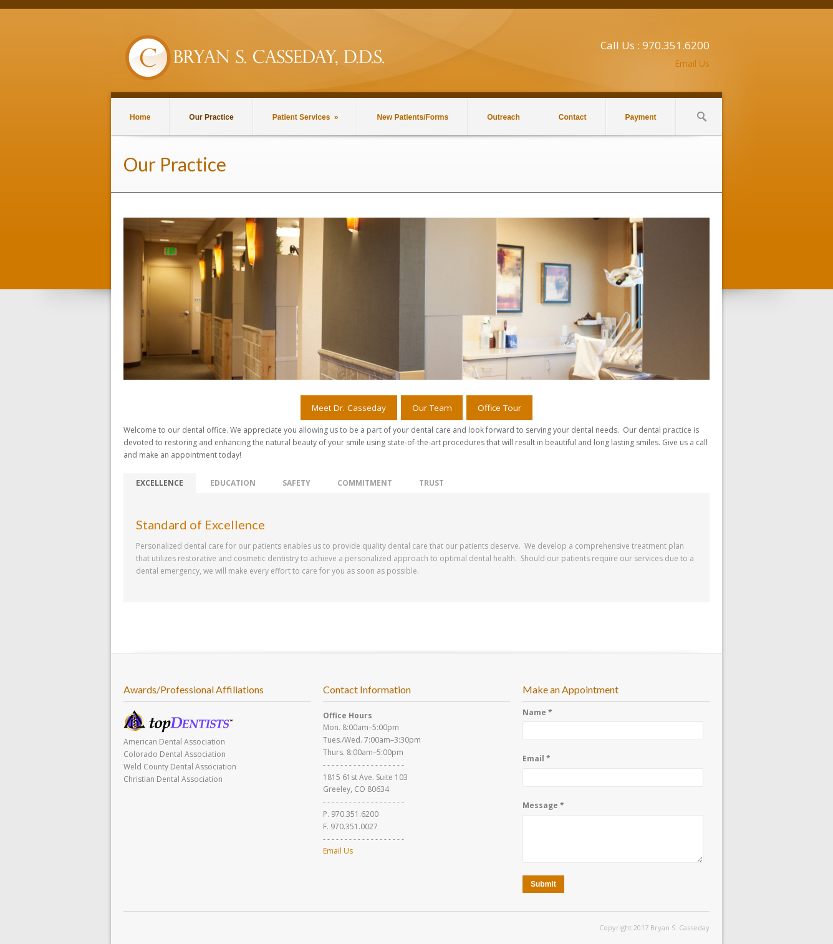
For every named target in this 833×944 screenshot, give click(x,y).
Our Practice (211, 117)
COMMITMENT (364, 483)
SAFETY (296, 483)
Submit (543, 884)
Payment (641, 117)
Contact (573, 117)
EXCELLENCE (159, 483)
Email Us (692, 63)
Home (140, 117)
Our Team (432, 407)
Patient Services (305, 117)
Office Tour (499, 407)
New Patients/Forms (412, 117)
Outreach (503, 117)
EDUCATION (233, 483)
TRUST (431, 483)
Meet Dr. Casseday (349, 407)
